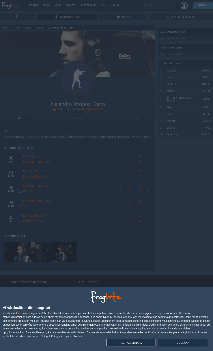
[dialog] (106, 319)
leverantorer (23, 313)
